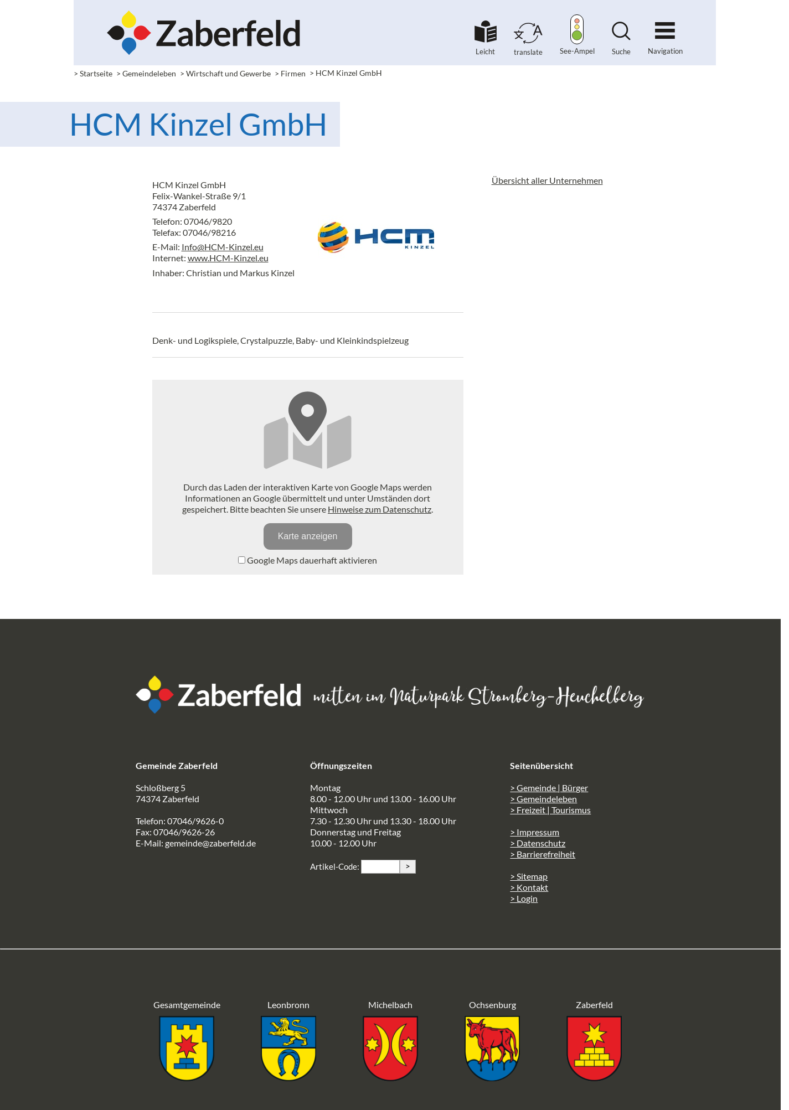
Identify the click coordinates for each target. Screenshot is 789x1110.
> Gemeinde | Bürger (549, 787)
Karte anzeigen (308, 536)
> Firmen (290, 73)
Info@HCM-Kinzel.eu (223, 246)
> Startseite (93, 73)
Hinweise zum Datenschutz (379, 509)
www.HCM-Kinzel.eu (228, 257)
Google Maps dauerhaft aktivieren (307, 560)
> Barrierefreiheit (542, 854)
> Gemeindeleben (146, 73)
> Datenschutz (537, 843)
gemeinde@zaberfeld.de (210, 843)
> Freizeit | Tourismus (550, 809)
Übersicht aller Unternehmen (547, 180)
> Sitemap (529, 876)
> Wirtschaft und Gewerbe (225, 73)
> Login (524, 898)
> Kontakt (529, 887)
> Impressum (534, 832)
